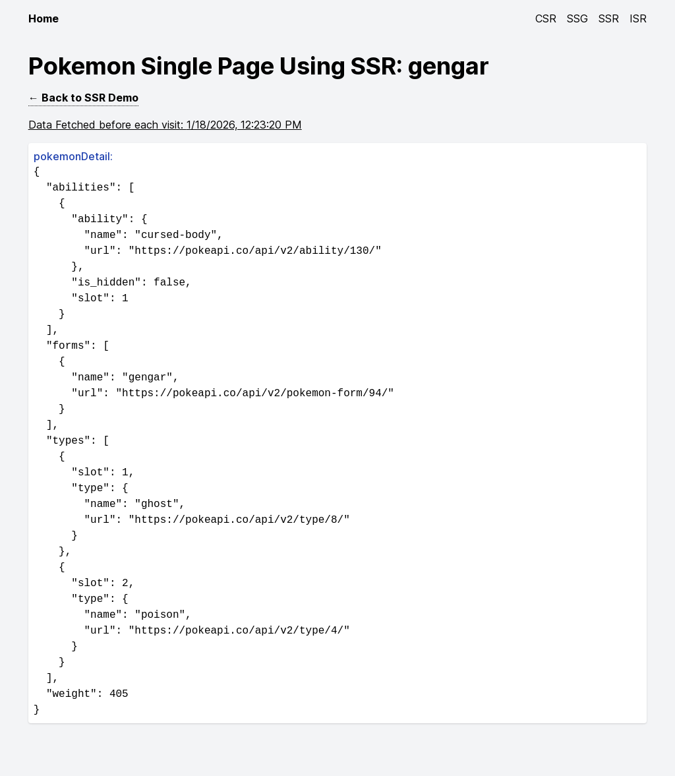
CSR (545, 18)
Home (43, 18)
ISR (638, 18)
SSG (577, 18)
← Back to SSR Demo (83, 97)
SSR (609, 18)
